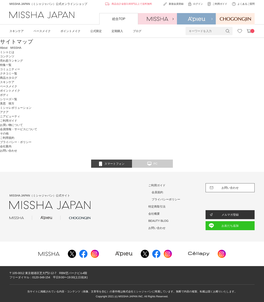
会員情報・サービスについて (18, 129)
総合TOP (118, 19)
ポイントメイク (70, 31)
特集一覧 (5, 65)
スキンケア (16, 31)
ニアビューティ (10, 116)
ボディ (4, 95)
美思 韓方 (7, 103)
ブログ (137, 31)
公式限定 (96, 31)
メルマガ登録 (230, 214)
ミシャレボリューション (15, 107)
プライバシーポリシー (166, 199)
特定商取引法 (157, 206)
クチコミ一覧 (8, 73)
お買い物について (11, 125)
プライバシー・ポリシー (15, 142)
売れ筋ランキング (11, 60)
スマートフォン (111, 164)
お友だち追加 (230, 225)
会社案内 (5, 146)
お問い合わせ (8, 150)
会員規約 (157, 192)
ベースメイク (42, 31)
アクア (4, 112)
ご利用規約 (7, 137)
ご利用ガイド (157, 185)
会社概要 (154, 213)
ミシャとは (7, 52)
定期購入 (117, 31)
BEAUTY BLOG (158, 220)
